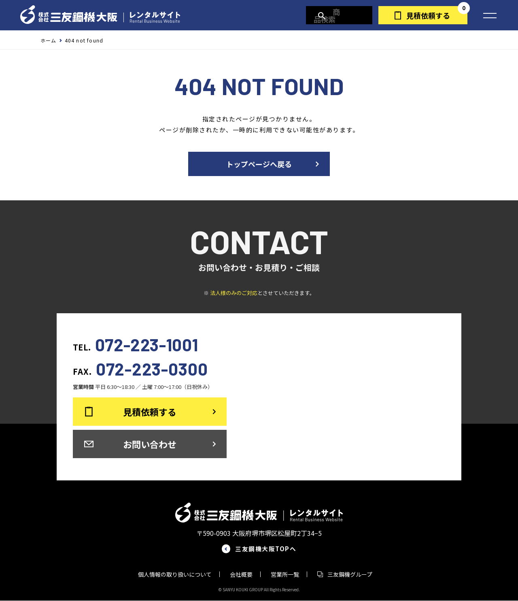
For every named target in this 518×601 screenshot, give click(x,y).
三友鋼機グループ (349, 575)
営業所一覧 (285, 575)
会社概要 (241, 575)
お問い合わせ (149, 443)
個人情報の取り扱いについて (175, 575)
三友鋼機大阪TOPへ (267, 549)
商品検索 (342, 15)
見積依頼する (428, 15)
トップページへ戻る (259, 164)
